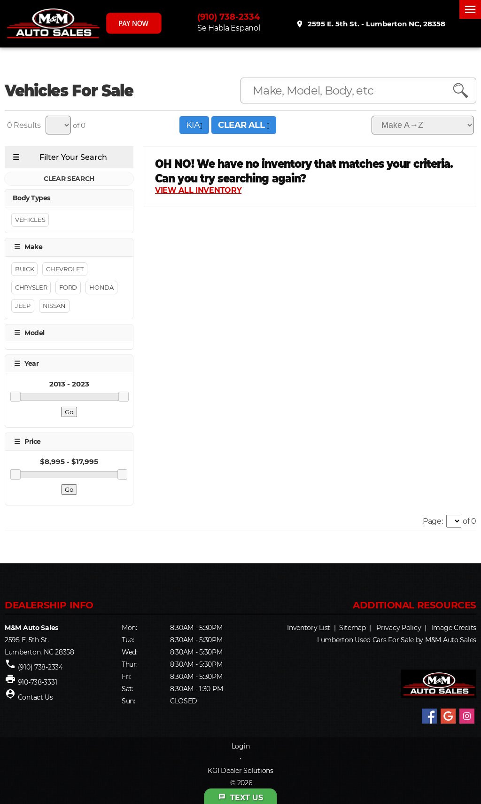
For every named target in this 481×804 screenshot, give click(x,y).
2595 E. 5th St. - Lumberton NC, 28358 (371, 24)
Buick (24, 269)
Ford (68, 287)
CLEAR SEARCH (69, 178)
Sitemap (352, 627)
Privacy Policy (398, 627)
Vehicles (30, 220)
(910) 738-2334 (230, 17)
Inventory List (308, 627)
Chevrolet (64, 269)
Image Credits (454, 627)
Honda (101, 287)
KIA (194, 125)
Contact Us (35, 697)
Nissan (54, 305)
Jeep (23, 305)
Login (241, 746)
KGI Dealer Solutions (240, 770)
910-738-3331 (37, 682)
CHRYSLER (31, 287)
